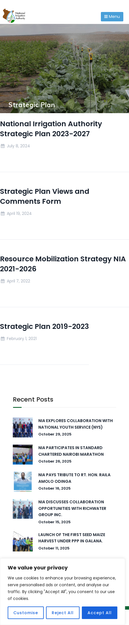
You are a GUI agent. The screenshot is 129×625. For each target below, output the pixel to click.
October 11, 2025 (54, 548)
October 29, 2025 (55, 434)
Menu (112, 16)
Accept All (100, 613)
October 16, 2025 (54, 488)
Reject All (63, 613)
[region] (62, 591)
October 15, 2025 (54, 522)
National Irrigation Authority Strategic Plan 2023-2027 (51, 129)
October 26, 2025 (55, 461)
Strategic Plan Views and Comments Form (44, 196)
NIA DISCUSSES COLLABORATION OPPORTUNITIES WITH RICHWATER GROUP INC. (72, 508)
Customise (25, 613)
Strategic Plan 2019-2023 (44, 326)
